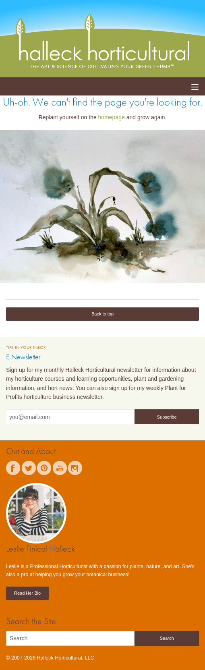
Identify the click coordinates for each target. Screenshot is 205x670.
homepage (111, 117)
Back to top (102, 313)
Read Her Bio (27, 593)
